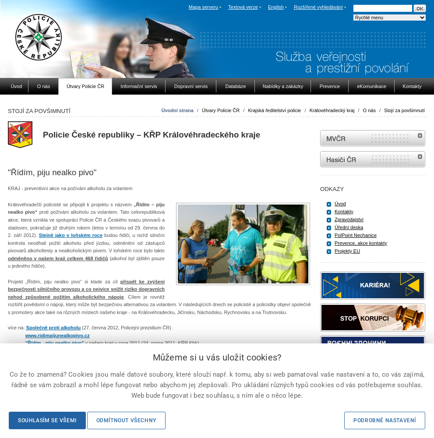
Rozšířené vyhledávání (318, 7)
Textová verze (243, 7)
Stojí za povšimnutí (404, 110)
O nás (369, 110)
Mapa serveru (203, 7)
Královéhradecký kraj (332, 110)
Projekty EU (347, 251)
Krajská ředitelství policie (274, 110)
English (276, 7)
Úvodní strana (178, 110)
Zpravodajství (349, 219)
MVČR (372, 138)
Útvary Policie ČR (221, 110)
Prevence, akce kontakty (361, 243)
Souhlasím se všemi (47, 420)
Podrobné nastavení (384, 420)
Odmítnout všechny (126, 420)
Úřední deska (349, 227)
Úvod (340, 203)
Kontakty (344, 211)
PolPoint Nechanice (356, 235)
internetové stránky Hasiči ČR (372, 159)
